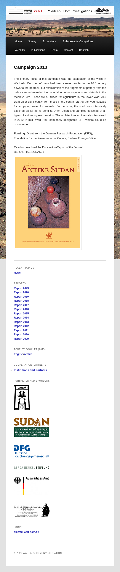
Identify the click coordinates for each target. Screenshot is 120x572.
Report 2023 (21, 288)
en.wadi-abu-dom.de (26, 532)
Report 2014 (21, 317)
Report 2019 (21, 296)
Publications (38, 50)
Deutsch (84, 50)
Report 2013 (21, 321)
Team (54, 50)
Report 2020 (21, 292)
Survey (32, 41)
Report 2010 (21, 334)
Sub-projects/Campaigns (78, 41)
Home (18, 41)
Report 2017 (21, 305)
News (17, 272)
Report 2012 (21, 326)
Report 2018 (21, 300)
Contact (68, 50)
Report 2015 (21, 313)
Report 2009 (21, 338)
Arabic (28, 354)
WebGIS (20, 50)
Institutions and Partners (30, 370)
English (18, 354)
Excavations (50, 41)
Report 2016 (21, 309)
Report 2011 (21, 330)
